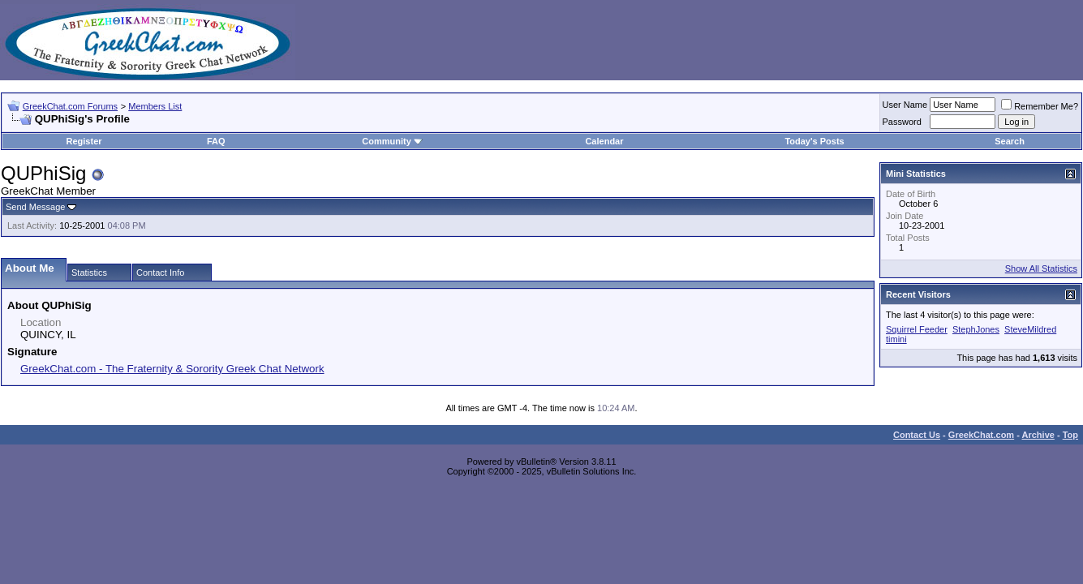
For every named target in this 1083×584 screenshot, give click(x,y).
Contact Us (916, 435)
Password (902, 122)
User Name (905, 105)
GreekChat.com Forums (70, 106)
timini (896, 339)
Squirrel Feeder (917, 329)
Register (84, 141)
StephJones (975, 329)
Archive (1038, 435)
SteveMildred (1030, 329)
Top (1070, 435)
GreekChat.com (981, 435)
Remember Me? (1039, 106)
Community (392, 141)
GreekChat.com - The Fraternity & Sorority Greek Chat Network (172, 369)
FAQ (216, 141)
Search (1010, 141)
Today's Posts (814, 141)
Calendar (604, 141)
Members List (155, 106)
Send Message (35, 207)
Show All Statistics (1041, 268)
